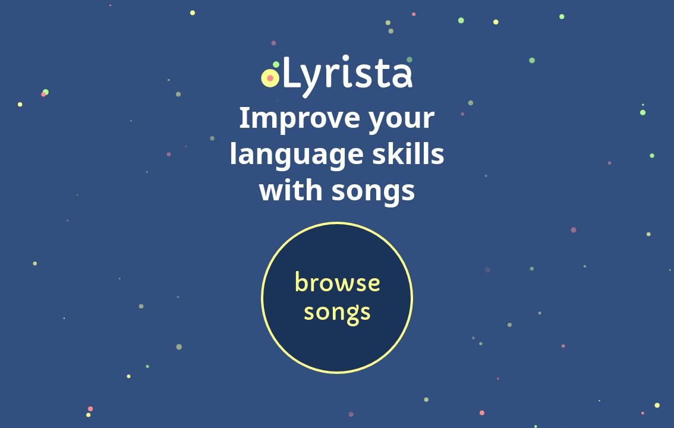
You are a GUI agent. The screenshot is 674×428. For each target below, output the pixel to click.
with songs (337, 189)
